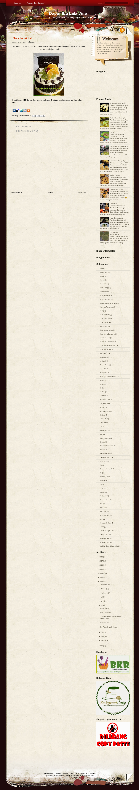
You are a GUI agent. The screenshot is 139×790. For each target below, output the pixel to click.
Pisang (102, 484)
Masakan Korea (105, 453)
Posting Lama (82, 192)
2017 (101, 561)
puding (102, 492)
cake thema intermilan (107, 342)
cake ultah (103, 353)
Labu (101, 434)
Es (101, 388)
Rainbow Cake (105, 500)
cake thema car (105, 338)
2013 (101, 577)
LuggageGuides (50, 775)
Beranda (17, 3)
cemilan (102, 361)
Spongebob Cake (106, 523)
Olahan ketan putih (106, 469)
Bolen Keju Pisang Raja (118, 161)
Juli (101, 597)
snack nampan (105, 515)
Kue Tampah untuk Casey (108, 627)
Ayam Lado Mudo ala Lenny (119, 146)
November (103, 585)
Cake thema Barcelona (107, 334)
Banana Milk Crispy (116, 189)
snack (102, 507)
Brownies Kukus (105, 299)
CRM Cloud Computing (64, 775)
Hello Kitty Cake (105, 399)
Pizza (102, 488)
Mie (101, 465)
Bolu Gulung (104, 288)
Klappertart (103, 423)
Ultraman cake (105, 538)
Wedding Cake (105, 542)
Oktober (103, 589)
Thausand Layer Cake (107, 531)
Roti (101, 503)
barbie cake (104, 272)
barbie (102, 268)
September (104, 593)
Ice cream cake (105, 403)
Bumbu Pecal (104, 608)
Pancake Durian (105, 476)
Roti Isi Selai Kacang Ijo (118, 118)
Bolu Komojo (114, 232)
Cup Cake (103, 368)
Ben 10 (102, 280)
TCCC (102, 527)
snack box (103, 511)
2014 (101, 573)
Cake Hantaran (105, 315)
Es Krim (102, 392)
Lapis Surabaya (105, 438)
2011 (101, 646)
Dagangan (103, 372)
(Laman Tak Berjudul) (36, 3)
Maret (102, 636)
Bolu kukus (103, 291)
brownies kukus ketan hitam (109, 303)
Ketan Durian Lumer (116, 218)
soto (101, 519)
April (101, 632)
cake (101, 311)
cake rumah (104, 326)
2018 (101, 557)
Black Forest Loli (105, 612)
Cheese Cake (104, 365)
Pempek (103, 480)
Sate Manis (113, 204)
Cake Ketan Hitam (106, 318)
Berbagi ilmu (104, 284)
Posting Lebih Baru (17, 192)
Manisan (103, 450)
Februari (103, 640)
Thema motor (104, 534)
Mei (101, 605)
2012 (101, 581)
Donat (102, 380)
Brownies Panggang (107, 307)
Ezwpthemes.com (88, 775)
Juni (101, 601)
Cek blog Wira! (102, 53)
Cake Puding (104, 322)
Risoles (112, 132)
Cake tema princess (106, 330)
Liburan (102, 442)
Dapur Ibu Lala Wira (68, 13)
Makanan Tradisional (107, 446)
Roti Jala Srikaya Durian (118, 103)
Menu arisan (104, 461)
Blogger (92, 773)
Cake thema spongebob (108, 345)
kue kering (103, 430)
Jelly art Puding (105, 411)
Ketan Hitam (104, 419)
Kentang (103, 415)
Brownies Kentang (106, 295)
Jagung (102, 407)
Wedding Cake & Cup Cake (109, 546)
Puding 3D (103, 496)
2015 (101, 569)
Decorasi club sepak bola (108, 376)
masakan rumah (105, 457)
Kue (101, 426)
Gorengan (103, 395)
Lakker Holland (115, 175)
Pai (101, 473)
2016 (101, 565)
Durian (102, 384)
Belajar (102, 276)
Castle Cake (104, 357)
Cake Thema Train (106, 349)
